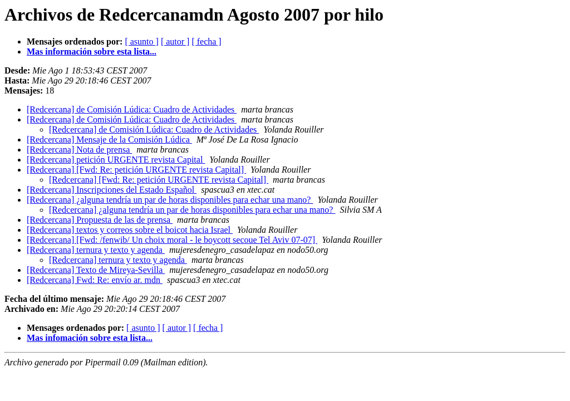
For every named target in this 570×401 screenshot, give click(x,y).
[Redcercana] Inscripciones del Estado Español (111, 189)
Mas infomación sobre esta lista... (90, 338)
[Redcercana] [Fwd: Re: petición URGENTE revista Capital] (136, 169)
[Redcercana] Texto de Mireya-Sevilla (96, 270)
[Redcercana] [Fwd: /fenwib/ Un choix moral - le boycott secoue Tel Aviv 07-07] (172, 239)
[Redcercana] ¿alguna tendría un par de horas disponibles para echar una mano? (170, 199)
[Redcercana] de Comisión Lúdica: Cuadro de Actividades (132, 109)
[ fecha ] (206, 41)
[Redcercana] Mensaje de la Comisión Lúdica (109, 139)
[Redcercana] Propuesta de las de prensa (100, 219)
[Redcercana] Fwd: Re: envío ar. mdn (95, 280)
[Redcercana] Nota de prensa (79, 149)
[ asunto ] (141, 41)
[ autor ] (175, 41)
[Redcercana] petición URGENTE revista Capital (116, 159)
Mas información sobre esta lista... (91, 51)
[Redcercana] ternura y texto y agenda (96, 250)
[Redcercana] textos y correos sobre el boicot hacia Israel (130, 229)
